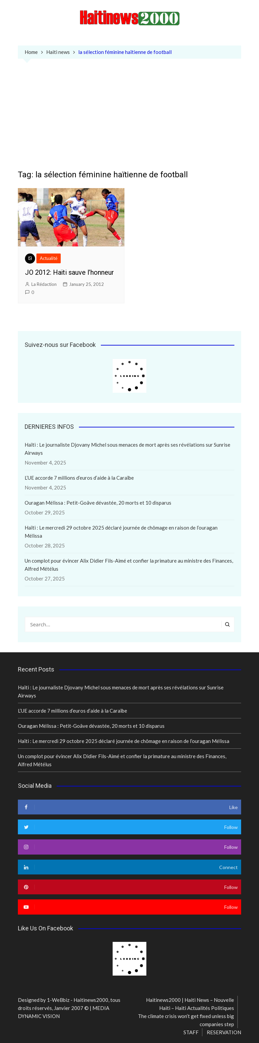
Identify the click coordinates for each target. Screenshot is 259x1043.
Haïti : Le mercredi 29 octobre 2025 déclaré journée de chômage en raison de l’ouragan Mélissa (121, 532)
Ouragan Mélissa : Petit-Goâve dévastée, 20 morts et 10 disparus (98, 503)
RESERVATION (224, 1032)
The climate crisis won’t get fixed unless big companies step (186, 1020)
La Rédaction (44, 284)
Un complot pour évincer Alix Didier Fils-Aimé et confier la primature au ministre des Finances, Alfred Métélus (129, 565)
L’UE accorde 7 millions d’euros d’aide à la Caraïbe (79, 478)
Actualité (48, 258)
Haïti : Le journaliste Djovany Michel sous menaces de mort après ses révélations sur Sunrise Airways (127, 449)
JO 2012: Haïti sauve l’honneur (69, 272)
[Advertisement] (129, 119)
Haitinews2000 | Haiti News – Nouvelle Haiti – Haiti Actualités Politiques (190, 1004)
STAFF (191, 1032)
